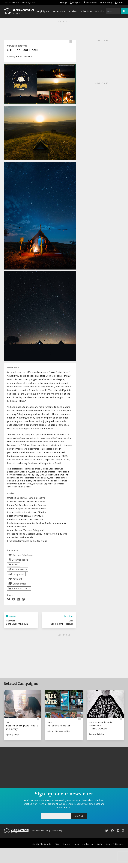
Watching (106, 2)
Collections (86, 11)
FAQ (57, 844)
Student (73, 11)
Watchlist (99, 11)
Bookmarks (90, 2)
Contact (67, 844)
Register (75, 2)
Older (68, 616)
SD (7, 722)
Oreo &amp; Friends (61, 623)
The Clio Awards (11, 2)
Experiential (17, 583)
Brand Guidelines (114, 844)
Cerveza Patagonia (17, 45)
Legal (99, 844)
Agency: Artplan (96, 734)
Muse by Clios (28, 2)
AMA (49, 722)
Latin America (18, 569)
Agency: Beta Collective (58, 731)
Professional (59, 11)
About (77, 844)
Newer (11, 616)
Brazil (13, 564)
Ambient (15, 578)
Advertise (88, 844)
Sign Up (79, 815)
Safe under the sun (17, 623)
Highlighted (43, 11)
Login (64, 2)
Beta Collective (24, 56)
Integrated (16, 574)
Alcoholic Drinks (19, 588)
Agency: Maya (12, 734)
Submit (119, 2)
